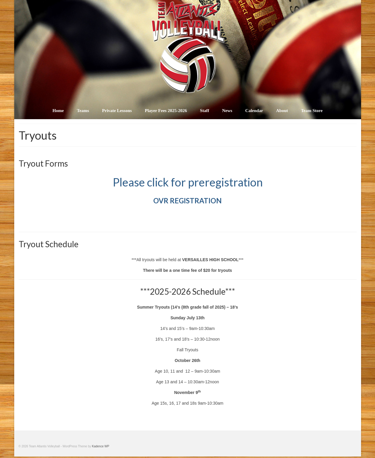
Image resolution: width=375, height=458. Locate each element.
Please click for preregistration (188, 182)
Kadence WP (100, 446)
